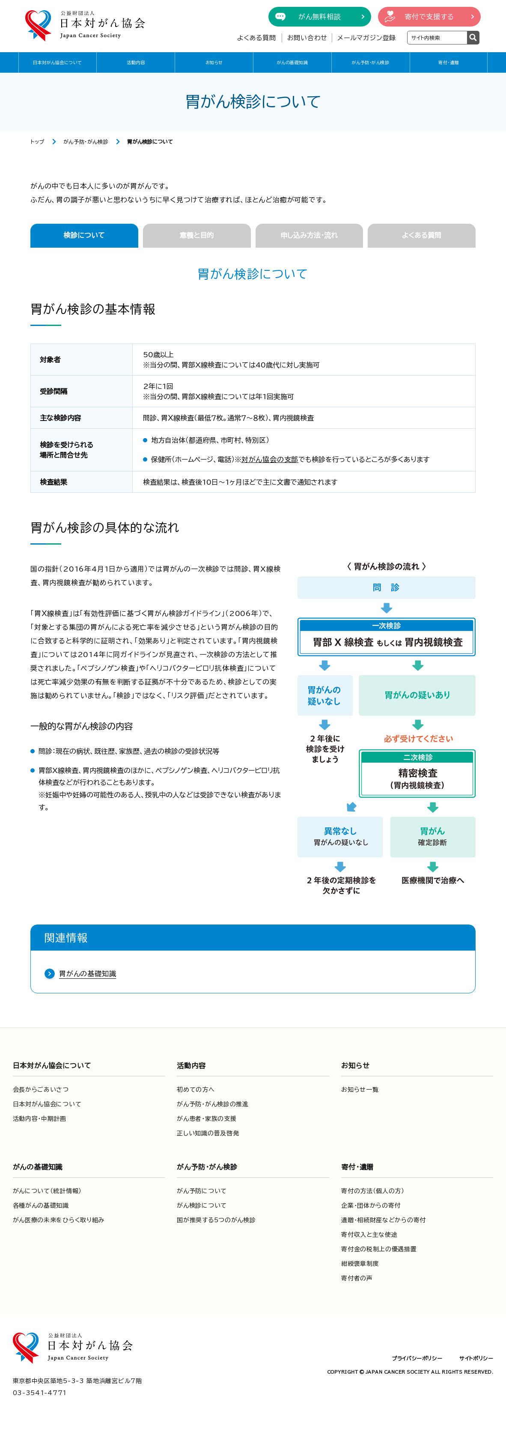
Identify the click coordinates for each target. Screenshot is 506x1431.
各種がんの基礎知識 (41, 1206)
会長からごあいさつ (41, 1090)
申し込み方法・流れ (309, 236)
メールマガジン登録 (366, 38)
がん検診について (202, 1206)
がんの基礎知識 (292, 62)
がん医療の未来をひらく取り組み (59, 1220)
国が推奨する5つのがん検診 (216, 1220)
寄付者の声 (357, 1278)
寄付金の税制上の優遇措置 (379, 1249)
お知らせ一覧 (359, 1090)
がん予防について (202, 1191)
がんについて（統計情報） (47, 1191)
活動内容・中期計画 (39, 1119)
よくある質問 (256, 38)
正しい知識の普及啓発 (208, 1133)
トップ (37, 141)
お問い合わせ (307, 38)
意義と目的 (197, 236)
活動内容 (136, 62)
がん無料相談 (319, 16)
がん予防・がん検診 (371, 62)
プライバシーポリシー (417, 1358)
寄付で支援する (429, 16)
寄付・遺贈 (448, 62)
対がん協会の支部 (269, 459)
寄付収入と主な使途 (369, 1235)
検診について (84, 236)
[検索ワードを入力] (437, 37)
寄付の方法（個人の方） (373, 1191)
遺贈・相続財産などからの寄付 (383, 1220)
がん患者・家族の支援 (206, 1119)
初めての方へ (195, 1090)
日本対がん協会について (57, 62)
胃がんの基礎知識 (87, 973)
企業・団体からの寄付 (371, 1206)
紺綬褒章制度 (360, 1264)
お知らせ (214, 62)
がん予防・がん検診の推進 (212, 1104)
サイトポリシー (476, 1358)
